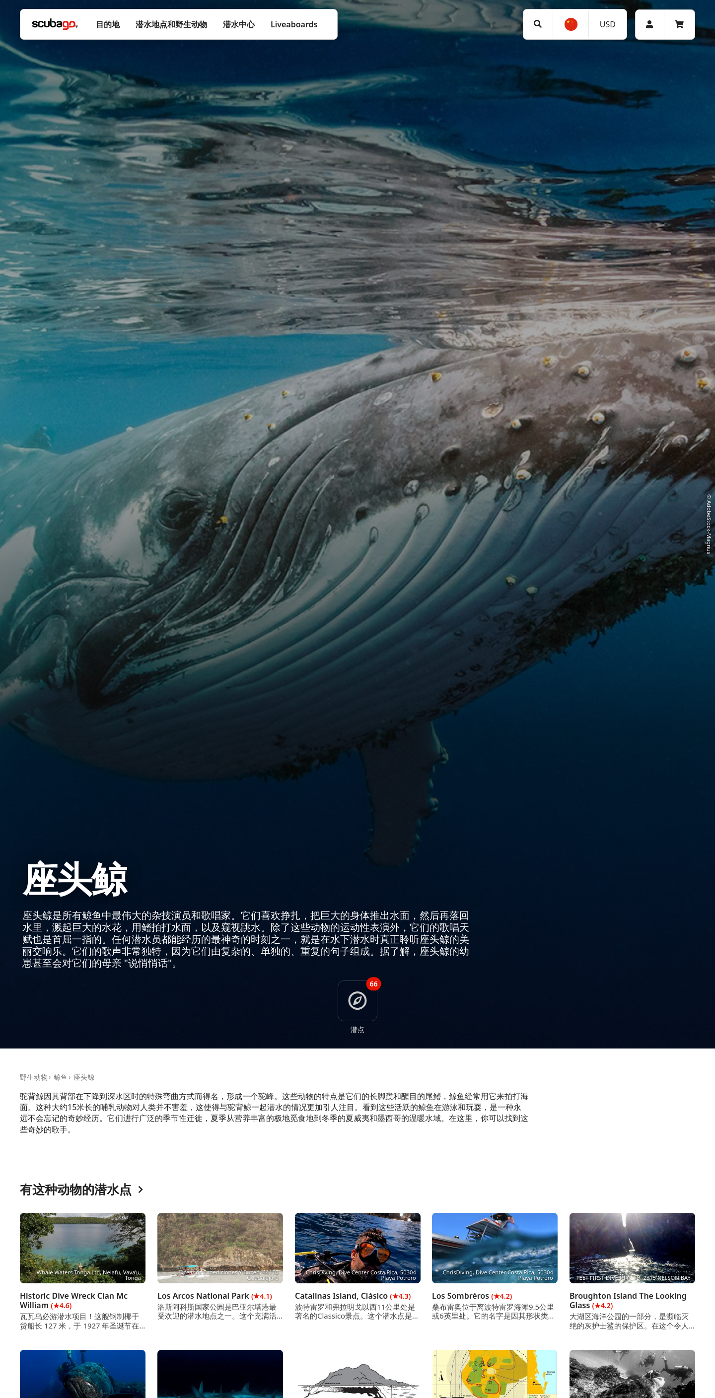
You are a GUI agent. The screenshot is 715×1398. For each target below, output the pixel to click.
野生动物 (34, 1077)
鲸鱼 (61, 1077)
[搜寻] (538, 24)
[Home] (55, 24)
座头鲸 (83, 1077)
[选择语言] (570, 24)
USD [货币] (608, 24)
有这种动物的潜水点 (81, 1190)
